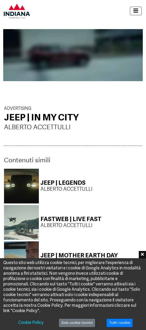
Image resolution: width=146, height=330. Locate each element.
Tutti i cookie (119, 323)
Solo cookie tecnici (77, 323)
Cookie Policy (31, 322)
